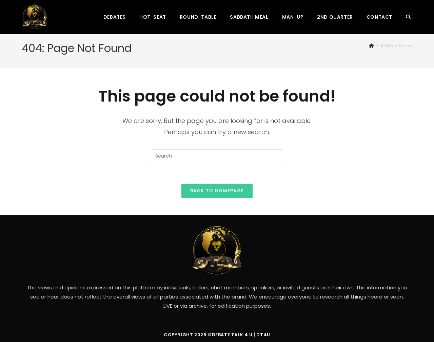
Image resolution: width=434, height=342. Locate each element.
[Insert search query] (217, 156)
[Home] (371, 45)
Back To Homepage (217, 190)
